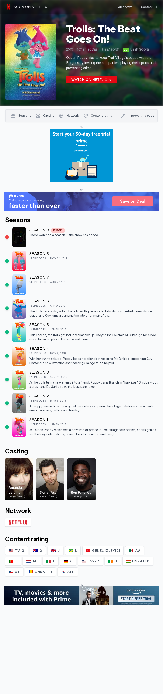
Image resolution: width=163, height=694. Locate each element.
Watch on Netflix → (91, 80)
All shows (125, 7)
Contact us (149, 7)
